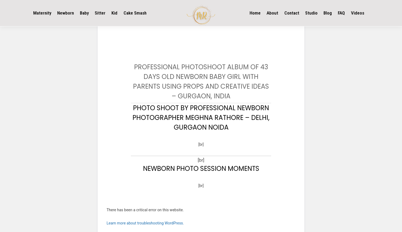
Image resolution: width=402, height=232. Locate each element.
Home (255, 13)
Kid (114, 13)
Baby (84, 13)
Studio (311, 13)
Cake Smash (135, 13)
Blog (327, 13)
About (272, 13)
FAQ (341, 13)
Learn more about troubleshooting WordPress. (145, 223)
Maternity (42, 13)
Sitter (100, 13)
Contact (291, 13)
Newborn (65, 13)
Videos (357, 13)
